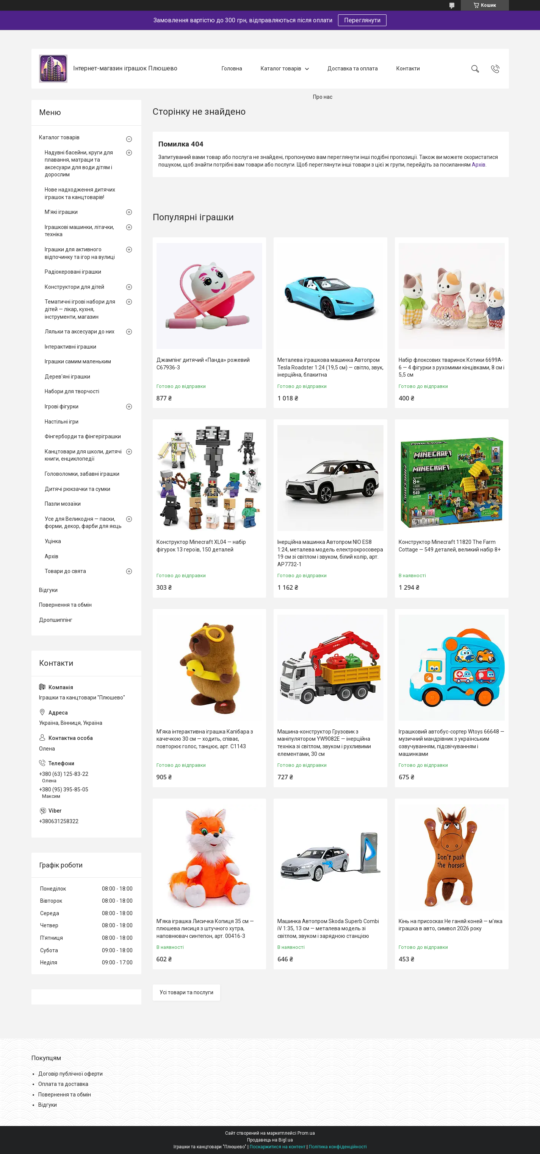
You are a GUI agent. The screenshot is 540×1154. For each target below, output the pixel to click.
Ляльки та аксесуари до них (79, 332)
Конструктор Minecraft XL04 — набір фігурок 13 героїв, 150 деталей (201, 546)
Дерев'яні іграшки (67, 377)
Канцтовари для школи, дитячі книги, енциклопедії (83, 455)
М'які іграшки (61, 212)
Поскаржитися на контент (277, 1146)
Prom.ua (306, 1133)
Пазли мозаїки (63, 504)
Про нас (322, 97)
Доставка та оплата (352, 68)
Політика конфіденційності (338, 1146)
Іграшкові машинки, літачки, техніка (79, 231)
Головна (232, 68)
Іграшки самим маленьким (78, 361)
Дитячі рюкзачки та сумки (77, 489)
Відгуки (48, 590)
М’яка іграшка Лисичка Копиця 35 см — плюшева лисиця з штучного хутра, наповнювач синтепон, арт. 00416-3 (205, 928)
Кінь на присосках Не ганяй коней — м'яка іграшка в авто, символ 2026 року (450, 925)
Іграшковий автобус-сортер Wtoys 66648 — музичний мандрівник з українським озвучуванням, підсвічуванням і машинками (451, 743)
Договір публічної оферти (70, 1074)
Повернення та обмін (65, 605)
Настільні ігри (61, 422)
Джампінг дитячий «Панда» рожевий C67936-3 (203, 364)
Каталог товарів (281, 68)
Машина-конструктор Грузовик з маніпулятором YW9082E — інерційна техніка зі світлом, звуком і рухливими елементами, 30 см (324, 743)
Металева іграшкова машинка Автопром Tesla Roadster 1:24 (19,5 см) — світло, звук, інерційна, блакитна (330, 367)
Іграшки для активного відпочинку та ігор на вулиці (80, 253)
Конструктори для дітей (74, 287)
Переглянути (362, 20)
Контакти (408, 68)
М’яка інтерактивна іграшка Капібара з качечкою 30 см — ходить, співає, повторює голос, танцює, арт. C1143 (205, 739)
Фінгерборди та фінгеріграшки (83, 436)
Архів (478, 165)
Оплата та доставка (63, 1084)
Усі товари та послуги (186, 992)
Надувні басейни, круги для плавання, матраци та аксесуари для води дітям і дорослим (79, 164)
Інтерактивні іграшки (70, 347)
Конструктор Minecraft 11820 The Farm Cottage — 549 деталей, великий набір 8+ (450, 546)
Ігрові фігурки (61, 406)
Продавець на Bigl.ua (270, 1140)
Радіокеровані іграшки (73, 272)
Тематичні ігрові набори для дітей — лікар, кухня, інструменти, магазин (80, 309)
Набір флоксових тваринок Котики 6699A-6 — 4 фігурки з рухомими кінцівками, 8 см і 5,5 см (451, 367)
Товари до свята (65, 571)
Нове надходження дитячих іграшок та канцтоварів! (80, 193)
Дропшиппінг (55, 620)
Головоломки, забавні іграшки (82, 474)
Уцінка (53, 541)
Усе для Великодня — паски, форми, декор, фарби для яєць (83, 523)
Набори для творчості (72, 391)
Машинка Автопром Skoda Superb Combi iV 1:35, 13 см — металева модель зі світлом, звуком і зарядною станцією (328, 928)
